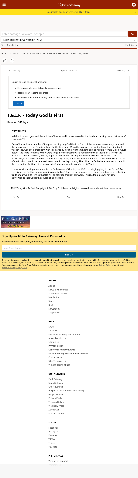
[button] (134, 5)
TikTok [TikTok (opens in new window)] (51, 439)
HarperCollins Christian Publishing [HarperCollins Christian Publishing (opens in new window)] (66, 390)
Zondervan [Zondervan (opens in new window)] (54, 409)
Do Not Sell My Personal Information (68, 353)
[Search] (132, 34)
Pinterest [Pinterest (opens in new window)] (53, 435)
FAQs (51, 326)
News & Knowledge (58, 289)
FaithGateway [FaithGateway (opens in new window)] (55, 379)
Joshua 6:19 (19, 139)
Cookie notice (55, 357)
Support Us (54, 312)
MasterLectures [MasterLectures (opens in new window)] (56, 413)
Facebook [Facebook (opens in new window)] (53, 427)
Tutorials (52, 330)
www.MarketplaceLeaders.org (105, 188)
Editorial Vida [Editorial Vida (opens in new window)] (55, 398)
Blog (50, 304)
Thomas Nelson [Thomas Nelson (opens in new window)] (56, 402)
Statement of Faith (57, 293)
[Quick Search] (64, 34)
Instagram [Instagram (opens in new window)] (53, 431)
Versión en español (58, 460)
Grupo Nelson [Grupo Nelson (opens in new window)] (55, 394)
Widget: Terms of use (59, 364)
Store (51, 301)
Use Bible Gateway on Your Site (64, 334)
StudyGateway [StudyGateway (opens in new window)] (55, 383)
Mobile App (54, 297)
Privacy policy (55, 345)
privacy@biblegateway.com (14, 267)
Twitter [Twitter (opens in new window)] (52, 443)
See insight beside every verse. (68, 11)
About (51, 285)
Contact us (53, 341)
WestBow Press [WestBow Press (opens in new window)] (56, 405)
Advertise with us (57, 338)
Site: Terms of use (57, 361)
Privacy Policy (105, 265)
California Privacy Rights (61, 349)
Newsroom (54, 308)
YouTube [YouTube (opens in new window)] (52, 446)
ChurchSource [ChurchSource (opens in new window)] (55, 386)
